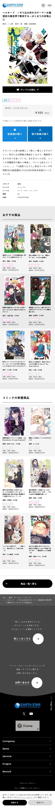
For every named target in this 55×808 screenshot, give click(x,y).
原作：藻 (18, 24)
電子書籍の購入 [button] (40, 133)
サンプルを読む (26, 89)
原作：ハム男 (8, 24)
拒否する (40, 802)
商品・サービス (15, 597)
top (4, 597)
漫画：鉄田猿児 (30, 24)
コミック (27, 597)
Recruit (27, 771)
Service (27, 756)
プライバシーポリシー (25, 797)
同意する (14, 802)
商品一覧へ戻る (21, 583)
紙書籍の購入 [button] (15, 133)
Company (27, 741)
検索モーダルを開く (43, 5)
